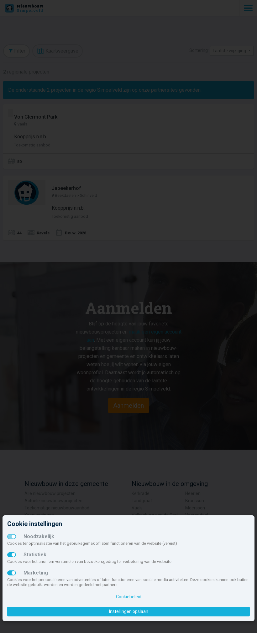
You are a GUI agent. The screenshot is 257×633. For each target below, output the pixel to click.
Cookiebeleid (128, 596)
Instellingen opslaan (128, 611)
